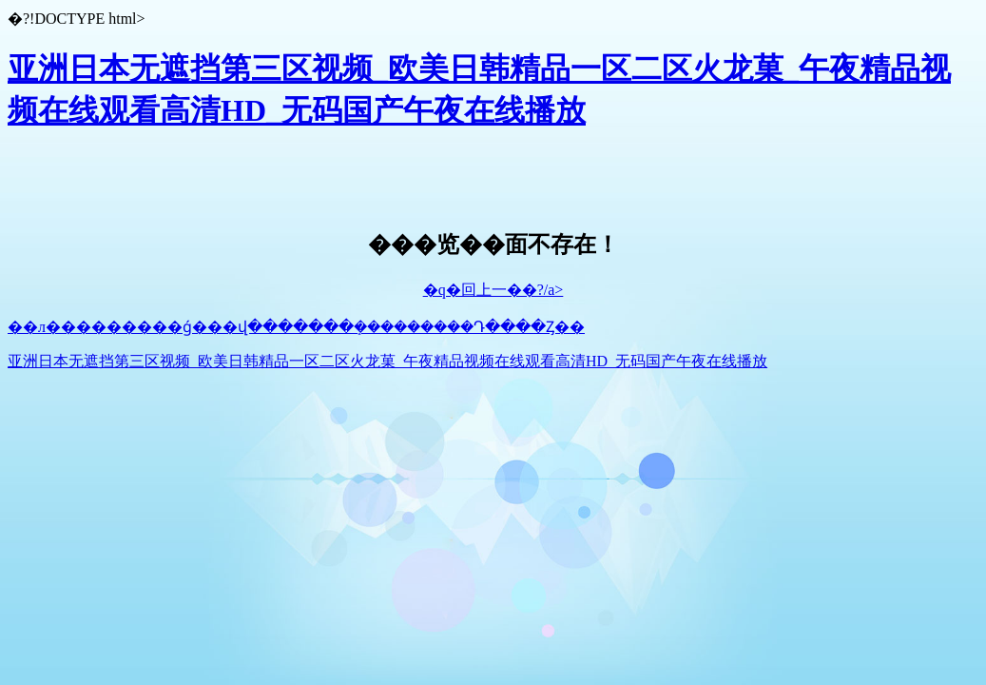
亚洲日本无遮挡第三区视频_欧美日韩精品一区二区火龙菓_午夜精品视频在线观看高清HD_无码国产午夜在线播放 (387, 361)
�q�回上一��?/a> (493, 290)
